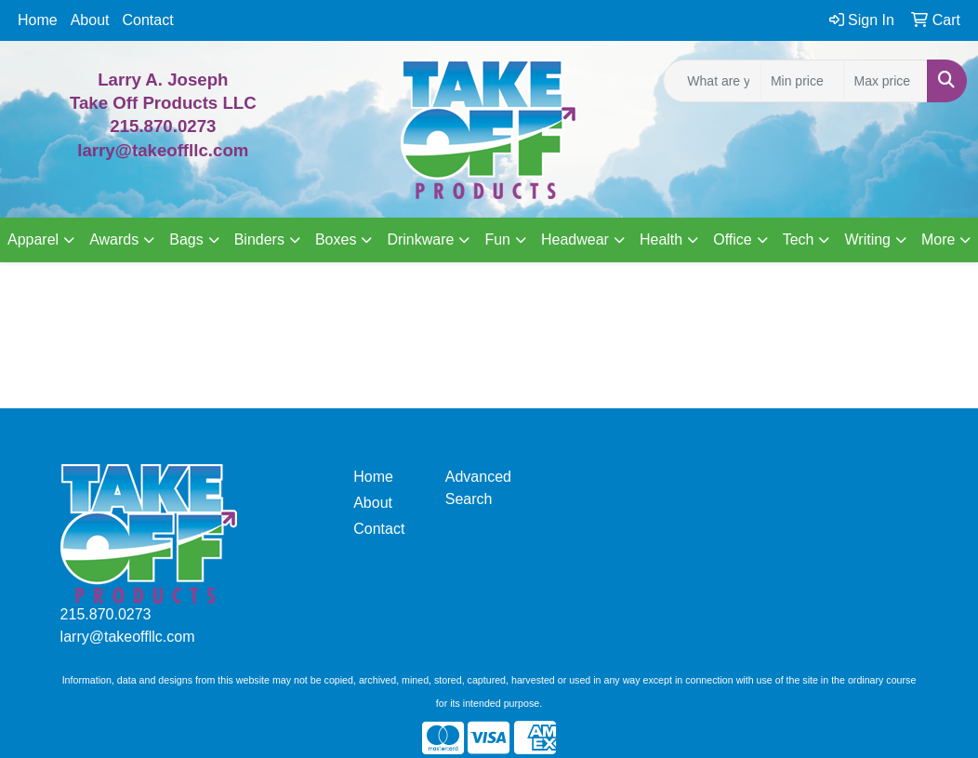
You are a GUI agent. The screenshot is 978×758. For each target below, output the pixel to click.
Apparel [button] (33, 239)
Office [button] (732, 239)
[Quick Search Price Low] (802, 81)
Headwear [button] (575, 239)
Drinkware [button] (420, 239)
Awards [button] (114, 239)
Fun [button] (497, 239)
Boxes (335, 239)
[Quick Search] (712, 81)
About (90, 20)
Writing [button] (867, 239)
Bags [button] (186, 239)
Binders (259, 239)
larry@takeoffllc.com (127, 637)
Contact (148, 20)
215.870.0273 (163, 126)
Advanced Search (478, 488)
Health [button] (661, 239)
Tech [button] (798, 239)
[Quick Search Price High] (885, 81)
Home (38, 20)
